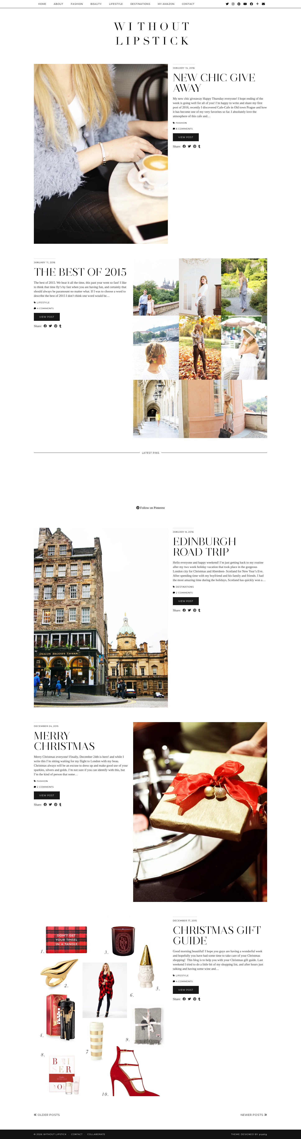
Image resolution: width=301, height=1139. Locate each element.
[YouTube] (245, 4)
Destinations (140, 4)
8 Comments (183, 128)
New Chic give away (214, 82)
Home (42, 4)
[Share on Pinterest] (194, 146)
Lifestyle (116, 4)
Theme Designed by (249, 1134)
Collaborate (96, 1134)
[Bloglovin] (257, 4)
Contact (77, 1134)
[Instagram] (233, 4)
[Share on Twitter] (189, 146)
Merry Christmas (64, 741)
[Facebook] (251, 4)
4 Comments (44, 308)
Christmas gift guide (217, 935)
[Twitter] (227, 4)
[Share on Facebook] (184, 146)
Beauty (96, 4)
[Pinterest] (239, 4)
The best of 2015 (80, 272)
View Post (185, 137)
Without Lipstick (54, 1134)
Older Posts (47, 1114)
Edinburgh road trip (204, 546)
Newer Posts (254, 1114)
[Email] (263, 4)
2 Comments (183, 592)
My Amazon (166, 4)
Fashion (77, 4)
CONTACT (188, 4)
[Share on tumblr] (199, 146)
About (58, 4)
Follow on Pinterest (150, 507)
